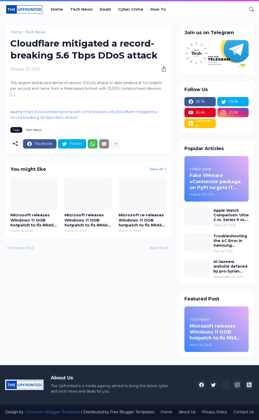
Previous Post (21, 248)
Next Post (159, 248)
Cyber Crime (130, 9)
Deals (105, 9)
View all (156, 169)
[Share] (161, 69)
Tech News (81, 9)
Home (57, 9)
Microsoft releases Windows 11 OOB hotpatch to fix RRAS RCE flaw (32, 220)
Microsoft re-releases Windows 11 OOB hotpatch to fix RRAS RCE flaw (141, 220)
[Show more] (115, 144)
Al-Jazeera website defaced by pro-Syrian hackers (230, 266)
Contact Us (244, 412)
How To (158, 9)
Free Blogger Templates (132, 412)
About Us (187, 412)
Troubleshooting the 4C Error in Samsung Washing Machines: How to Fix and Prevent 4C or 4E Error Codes (231, 241)
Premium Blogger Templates (53, 412)
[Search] (249, 9)
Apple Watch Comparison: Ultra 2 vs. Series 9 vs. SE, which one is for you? (231, 215)
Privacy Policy (214, 412)
